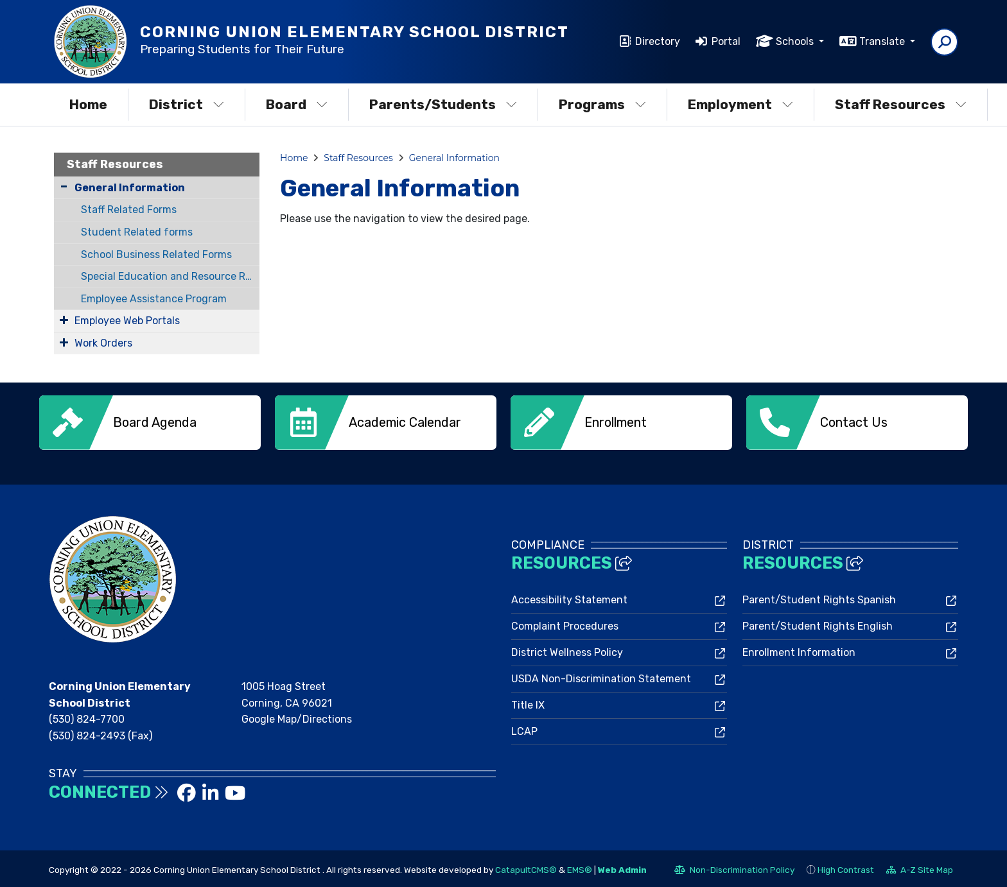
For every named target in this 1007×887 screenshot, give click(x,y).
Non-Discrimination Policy (734, 869)
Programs (602, 104)
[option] (150, 422)
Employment (740, 104)
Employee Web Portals (127, 320)
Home (88, 104)
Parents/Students (443, 104)
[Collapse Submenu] (64, 186)
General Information (129, 188)
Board (297, 104)
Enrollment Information (798, 650)
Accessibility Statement (569, 597)
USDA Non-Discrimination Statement (601, 676)
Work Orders (103, 343)
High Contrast (846, 867)
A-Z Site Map (919, 869)
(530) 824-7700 (87, 716)
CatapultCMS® (526, 867)
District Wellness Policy (567, 650)
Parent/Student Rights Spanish (819, 597)
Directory (657, 41)
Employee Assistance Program (154, 299)
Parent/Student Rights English (817, 623)
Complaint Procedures (564, 623)
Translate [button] (883, 41)
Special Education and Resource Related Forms (170, 276)
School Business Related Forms (156, 254)
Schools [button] (796, 41)
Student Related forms (137, 232)
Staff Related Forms (129, 209)
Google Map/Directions (296, 716)
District (186, 104)
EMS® (579, 867)
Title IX (528, 702)
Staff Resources (901, 104)
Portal (726, 41)
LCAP (524, 729)
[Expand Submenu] (64, 319)
